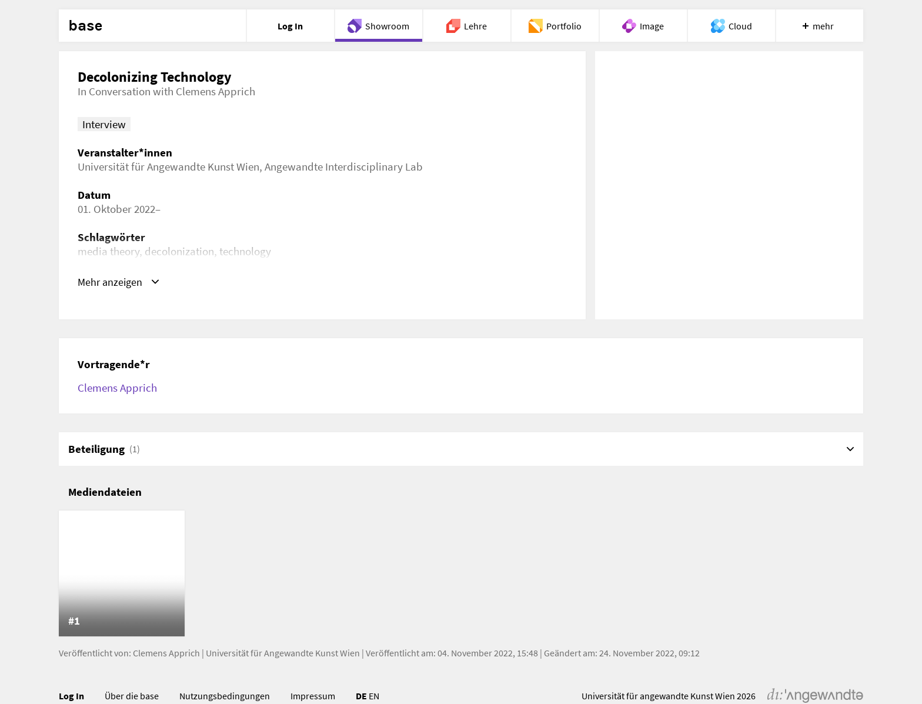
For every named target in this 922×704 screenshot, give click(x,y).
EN (374, 696)
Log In (71, 696)
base (85, 26)
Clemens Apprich (117, 388)
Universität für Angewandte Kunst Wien (283, 653)
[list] (461, 573)
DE (361, 696)
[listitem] (122, 573)
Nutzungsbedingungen (224, 696)
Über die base (132, 696)
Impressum (312, 696)
